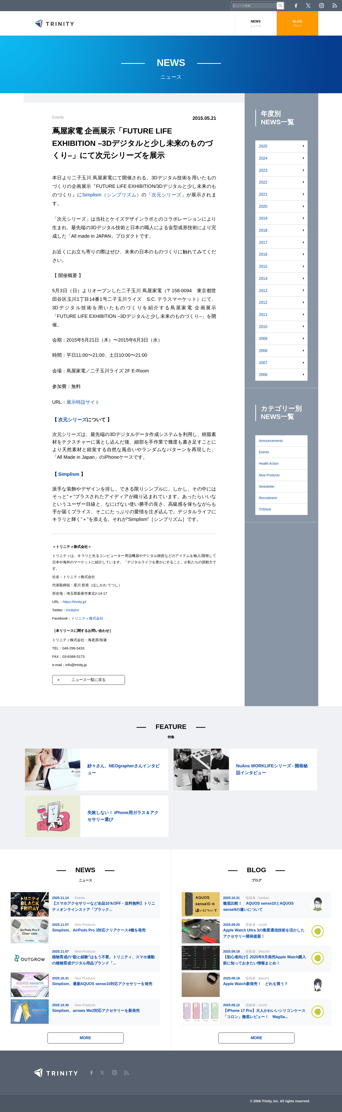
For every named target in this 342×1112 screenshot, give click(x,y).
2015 (263, 266)
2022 (263, 182)
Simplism (68, 474)
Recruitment (268, 498)
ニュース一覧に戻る (88, 680)
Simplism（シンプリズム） (112, 194)
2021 (263, 194)
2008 (263, 351)
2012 (263, 303)
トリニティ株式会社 (87, 618)
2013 (263, 291)
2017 (263, 243)
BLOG (297, 23)
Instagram (321, 5)
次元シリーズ (166, 194)
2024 (263, 158)
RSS (334, 5)
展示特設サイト (83, 402)
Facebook (296, 6)
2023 (263, 170)
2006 (263, 375)
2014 (263, 279)
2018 (263, 230)
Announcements (271, 441)
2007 (263, 363)
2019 (263, 218)
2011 (263, 315)
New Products (269, 475)
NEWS (255, 23)
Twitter (308, 5)
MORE (85, 1038)
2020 (263, 206)
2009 (263, 339)
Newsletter (267, 486)
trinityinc (72, 610)
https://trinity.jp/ (75, 602)
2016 (263, 254)
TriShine (265, 509)
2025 (263, 146)
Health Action (269, 463)
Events (264, 452)
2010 (263, 327)
